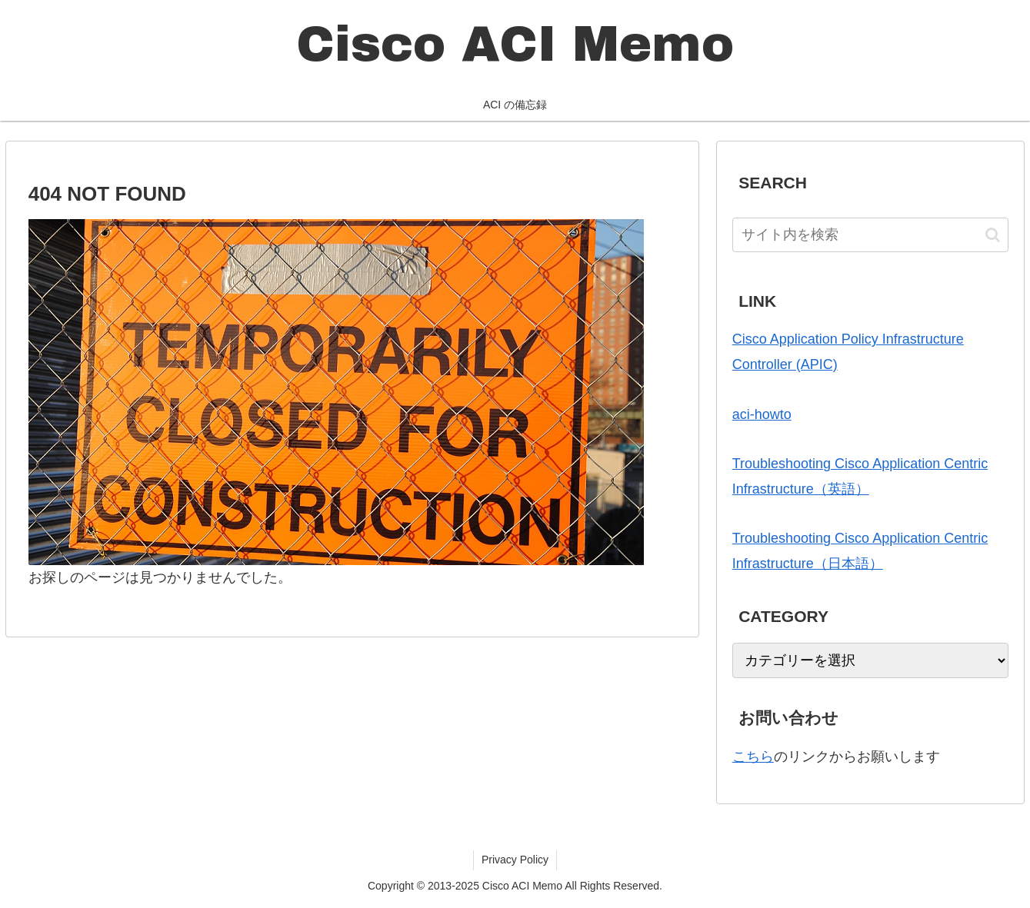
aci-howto (762, 414)
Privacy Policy (515, 859)
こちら (753, 756)
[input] (870, 235)
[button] (992, 235)
